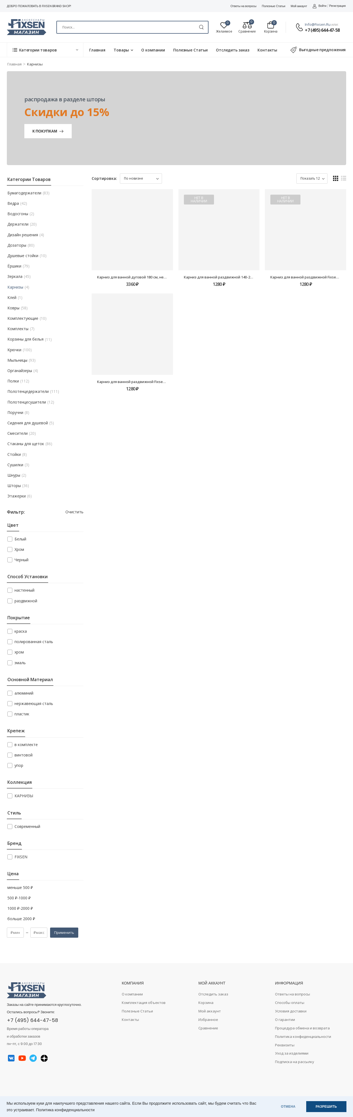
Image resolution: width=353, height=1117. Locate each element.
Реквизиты (284, 1045)
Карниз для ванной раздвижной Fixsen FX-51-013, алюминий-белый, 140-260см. (165, 381)
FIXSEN (21, 856)
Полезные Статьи (273, 6)
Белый (20, 539)
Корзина (205, 1002)
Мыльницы (17, 360)
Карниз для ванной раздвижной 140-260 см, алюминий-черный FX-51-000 (247, 277)
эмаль (20, 662)
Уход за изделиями (291, 1053)
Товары (121, 50)
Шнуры (13, 475)
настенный (24, 590)
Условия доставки (290, 1011)
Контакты (267, 50)
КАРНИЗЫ (24, 795)
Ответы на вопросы (243, 6)
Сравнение (208, 1028)
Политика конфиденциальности (65, 1110)
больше (21, 918)
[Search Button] (201, 27)
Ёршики (14, 266)
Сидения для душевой (27, 423)
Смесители (17, 433)
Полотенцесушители (26, 402)
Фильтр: (16, 512)
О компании (153, 50)
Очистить (74, 511)
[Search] (132, 27)
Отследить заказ (232, 50)
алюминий (24, 693)
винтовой (24, 755)
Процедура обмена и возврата (302, 1028)
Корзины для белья (25, 339)
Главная (97, 50)
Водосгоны (17, 213)
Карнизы (15, 287)
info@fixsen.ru (318, 24)
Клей (11, 297)
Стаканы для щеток (25, 443)
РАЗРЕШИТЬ (326, 1107)
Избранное (208, 1019)
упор (19, 765)
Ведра (13, 203)
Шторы (14, 485)
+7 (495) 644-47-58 (322, 30)
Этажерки (16, 496)
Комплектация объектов (144, 1002)
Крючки (14, 349)
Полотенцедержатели (28, 391)
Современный (27, 826)
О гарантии (285, 1019)
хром (19, 652)
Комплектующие (22, 318)
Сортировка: (104, 178)
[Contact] (300, 27)
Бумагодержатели (24, 193)
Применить (64, 932)
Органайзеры (19, 370)
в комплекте (26, 744)
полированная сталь (34, 641)
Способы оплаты (289, 1002)
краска (21, 631)
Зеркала (14, 276)
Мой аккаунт (299, 6)
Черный (21, 559)
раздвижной (26, 600)
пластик (22, 713)
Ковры (13, 308)
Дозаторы (16, 245)
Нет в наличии (199, 199)
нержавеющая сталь (34, 703)
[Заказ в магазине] (141, 178)
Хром (19, 549)
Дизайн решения (22, 234)
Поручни (15, 412)
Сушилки (15, 464)
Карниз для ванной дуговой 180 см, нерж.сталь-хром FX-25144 (151, 277)
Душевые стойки (22, 255)
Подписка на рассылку (294, 1061)
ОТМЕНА (288, 1107)
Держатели (17, 224)
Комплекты (17, 328)
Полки (13, 381)
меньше (20, 887)
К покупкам (44, 131)
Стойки (14, 454)
